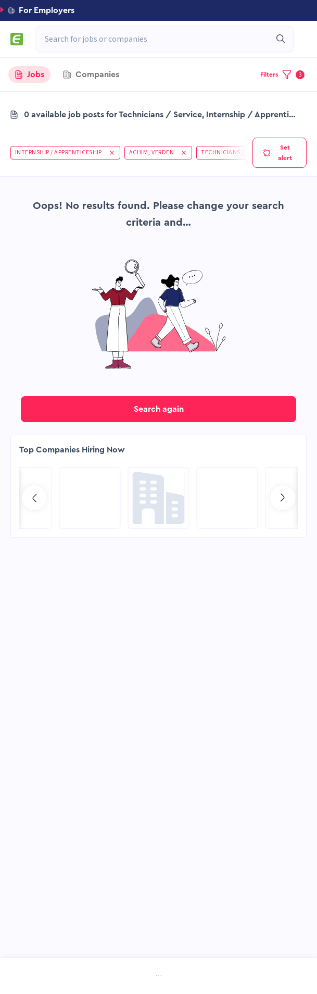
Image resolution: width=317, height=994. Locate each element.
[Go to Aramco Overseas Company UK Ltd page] (90, 498)
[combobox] (159, 39)
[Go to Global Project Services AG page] (159, 498)
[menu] (158, 977)
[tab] (29, 74)
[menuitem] (46, 977)
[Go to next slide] (283, 498)
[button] (158, 10)
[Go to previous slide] (34, 498)
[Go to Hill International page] (227, 498)
